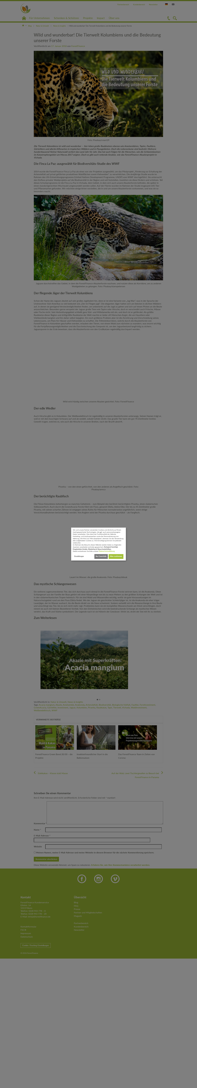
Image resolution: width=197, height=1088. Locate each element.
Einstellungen (79, 556)
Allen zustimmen (116, 556)
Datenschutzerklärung (107, 551)
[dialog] (98, 544)
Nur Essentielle (101, 556)
